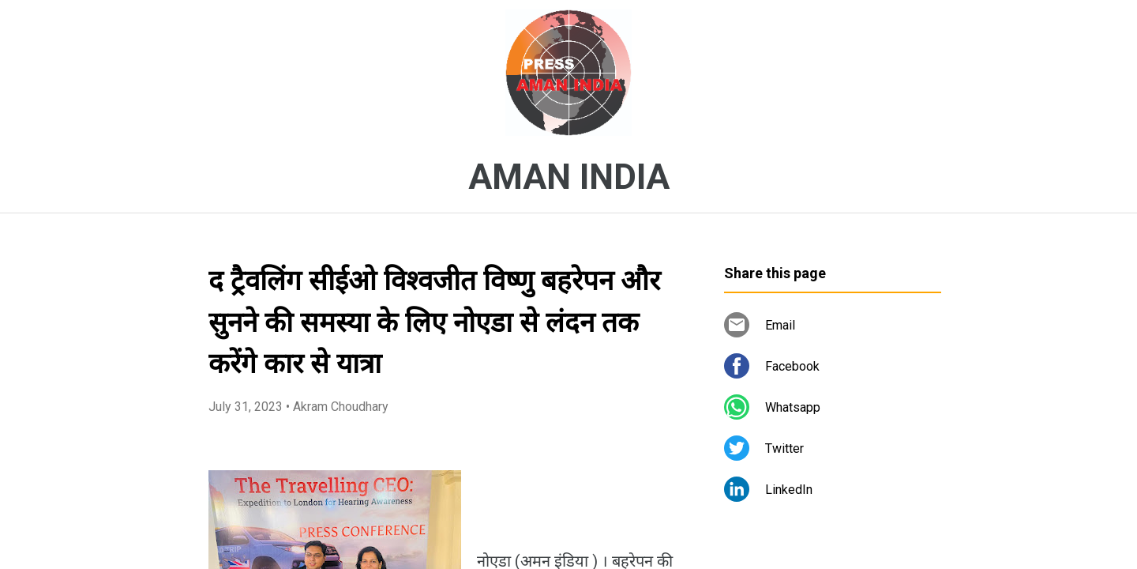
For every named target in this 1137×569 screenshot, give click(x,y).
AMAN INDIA (569, 177)
